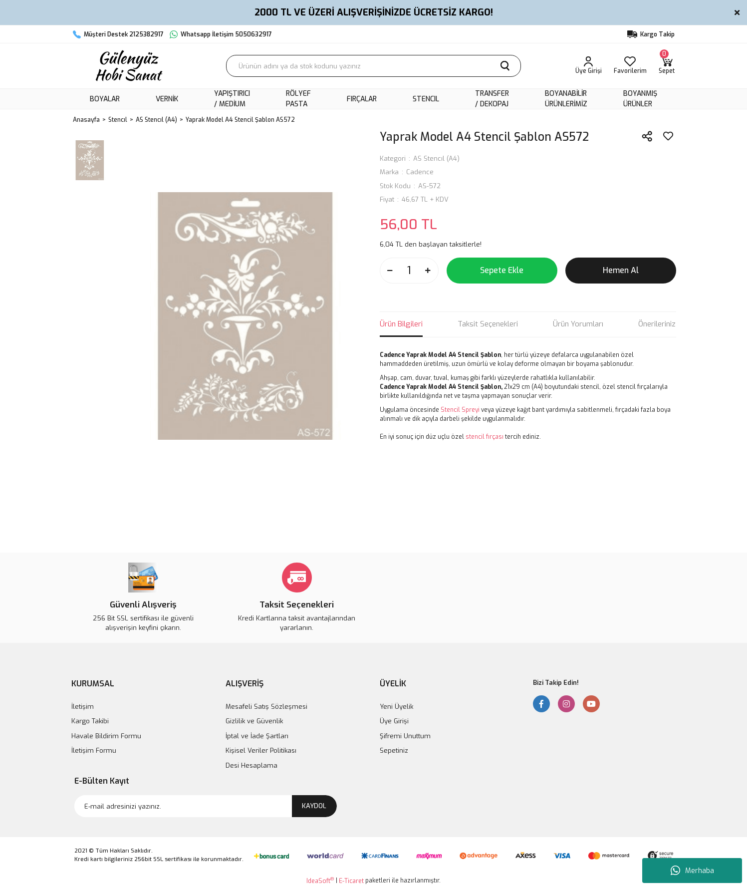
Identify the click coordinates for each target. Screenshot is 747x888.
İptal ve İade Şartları (257, 736)
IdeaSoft (320, 881)
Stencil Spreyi (460, 410)
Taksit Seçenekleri (488, 324)
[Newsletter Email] (205, 806)
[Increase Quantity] (428, 270)
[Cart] (667, 65)
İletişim (82, 706)
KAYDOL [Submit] (314, 806)
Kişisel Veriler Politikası (261, 750)
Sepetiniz (394, 750)
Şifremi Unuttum (405, 736)
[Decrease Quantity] (390, 270)
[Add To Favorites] (668, 136)
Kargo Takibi (90, 721)
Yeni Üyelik (396, 706)
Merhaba (692, 870)
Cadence (420, 172)
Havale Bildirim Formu (106, 736)
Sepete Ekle (501, 270)
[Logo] (128, 65)
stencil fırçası (484, 437)
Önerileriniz (657, 324)
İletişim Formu (93, 750)
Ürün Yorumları (578, 324)
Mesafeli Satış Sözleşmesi (266, 706)
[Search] (373, 66)
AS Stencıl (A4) (436, 158)
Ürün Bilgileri (401, 324)
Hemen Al (621, 270)
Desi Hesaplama (251, 765)
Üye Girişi (394, 721)
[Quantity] (409, 270)
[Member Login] (588, 65)
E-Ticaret (351, 881)
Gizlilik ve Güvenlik (254, 721)
